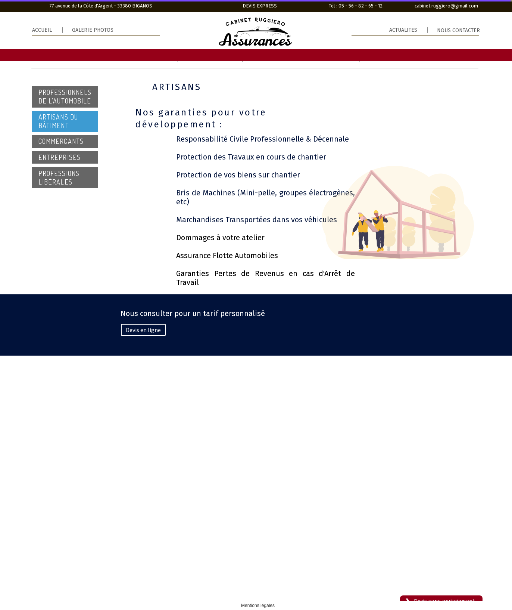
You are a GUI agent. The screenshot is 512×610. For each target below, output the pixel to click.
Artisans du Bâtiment (58, 121)
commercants (61, 141)
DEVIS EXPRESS (260, 6)
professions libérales (58, 177)
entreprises (59, 157)
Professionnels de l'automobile (64, 96)
